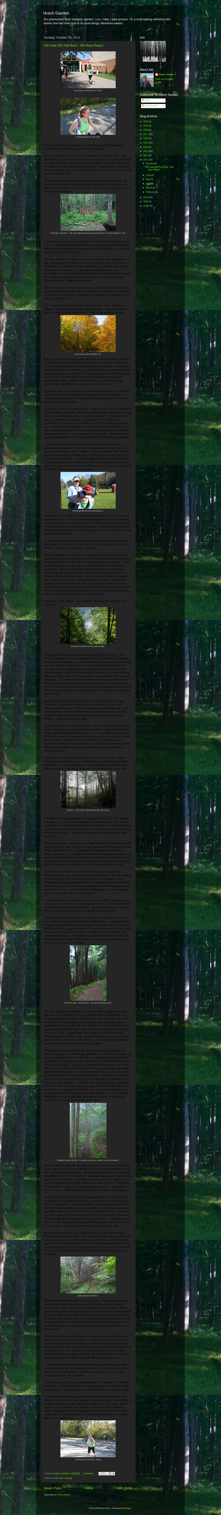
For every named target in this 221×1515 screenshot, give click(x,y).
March (149, 187)
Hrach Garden (56, 13)
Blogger (127, 1508)
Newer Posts (52, 1488)
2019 (146, 126)
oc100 (55, 1478)
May (148, 179)
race (61, 1478)
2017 (146, 134)
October (150, 163)
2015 (146, 143)
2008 (146, 206)
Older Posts (124, 1488)
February (150, 192)
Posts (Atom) (63, 1495)
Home (89, 1488)
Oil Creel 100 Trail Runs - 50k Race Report (73, 45)
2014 (146, 147)
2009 (146, 201)
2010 (146, 197)
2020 (146, 121)
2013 (146, 151)
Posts (146, 100)
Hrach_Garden (166, 74)
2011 (146, 159)
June (148, 175)
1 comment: (88, 1473)
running (68, 1478)
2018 (146, 130)
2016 (146, 138)
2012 (146, 155)
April (148, 183)
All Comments (150, 106)
